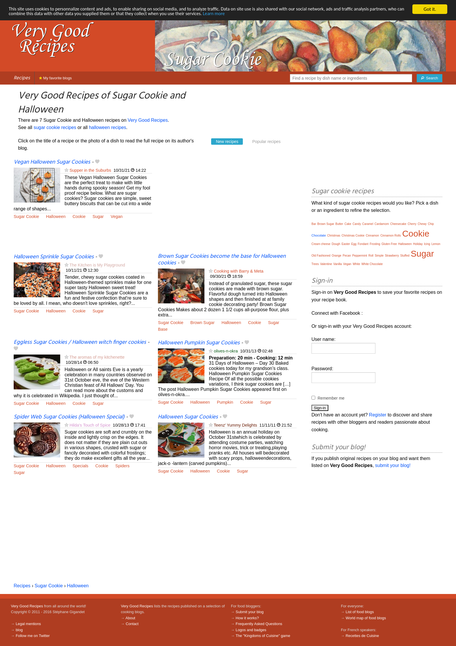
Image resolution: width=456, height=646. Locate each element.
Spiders (122, 466)
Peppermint (359, 255)
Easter (345, 244)
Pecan (347, 255)
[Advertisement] (227, 206)
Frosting (375, 244)
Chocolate (318, 235)
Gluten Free (389, 244)
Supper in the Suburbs (90, 170)
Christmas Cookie (352, 235)
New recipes (227, 141)
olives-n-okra (226, 351)
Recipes (22, 78)
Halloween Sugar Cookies (188, 417)
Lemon (436, 244)
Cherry (412, 224)
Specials (80, 466)
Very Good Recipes (148, 120)
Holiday (418, 244)
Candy (356, 224)
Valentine (326, 264)
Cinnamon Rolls (390, 235)
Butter (339, 224)
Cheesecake (398, 224)
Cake (347, 224)
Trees (315, 264)
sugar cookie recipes (54, 127)
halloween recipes (107, 127)
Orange (336, 255)
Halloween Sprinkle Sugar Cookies (54, 257)
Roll (370, 255)
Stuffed (404, 255)
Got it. (429, 9)
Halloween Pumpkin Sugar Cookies (199, 343)
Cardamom (382, 224)
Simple (379, 255)
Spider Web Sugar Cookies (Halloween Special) (69, 417)
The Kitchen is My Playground (97, 265)
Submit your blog (249, 612)
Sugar (98, 216)
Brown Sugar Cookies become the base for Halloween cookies (222, 259)
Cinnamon (372, 235)
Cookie (79, 216)
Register (377, 414)
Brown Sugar (202, 322)
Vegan (117, 216)
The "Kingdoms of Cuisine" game (263, 636)
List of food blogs (360, 612)
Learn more (242, 14)
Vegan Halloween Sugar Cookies (52, 162)
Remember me (331, 398)
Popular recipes (266, 141)
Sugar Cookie (26, 216)
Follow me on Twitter (33, 636)
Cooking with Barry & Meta (238, 271)
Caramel (367, 224)
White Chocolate (372, 264)
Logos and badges (251, 630)
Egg (354, 244)
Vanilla (337, 264)
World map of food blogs (366, 618)
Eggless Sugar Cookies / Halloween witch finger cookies (80, 342)
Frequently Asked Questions (259, 624)
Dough (336, 244)
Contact (132, 624)
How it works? (247, 618)
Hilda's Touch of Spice (90, 425)
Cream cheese (320, 244)
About (130, 618)
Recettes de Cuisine (362, 636)
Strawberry (392, 255)
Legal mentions (28, 624)
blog (19, 630)
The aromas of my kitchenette (97, 357)
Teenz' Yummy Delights (235, 425)
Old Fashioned (320, 255)
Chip (431, 224)
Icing (427, 244)
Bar (313, 224)
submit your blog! (393, 465)
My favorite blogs (55, 78)
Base (163, 329)
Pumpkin (225, 402)
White (356, 264)
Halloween (55, 216)
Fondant (363, 244)
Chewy (422, 224)
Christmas (333, 235)
